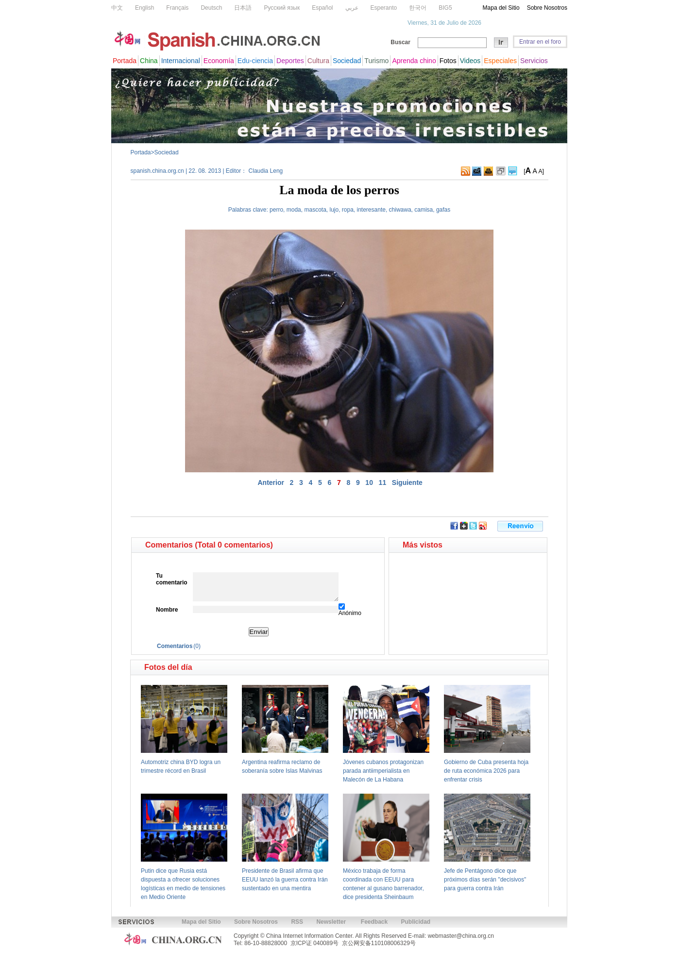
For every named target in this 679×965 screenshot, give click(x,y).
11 (383, 482)
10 (369, 482)
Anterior (270, 482)
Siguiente (407, 482)
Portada (141, 152)
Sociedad (166, 152)
